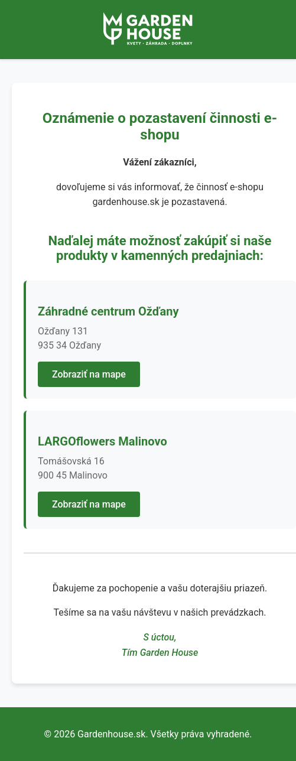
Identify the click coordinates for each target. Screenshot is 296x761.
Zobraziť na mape (89, 374)
